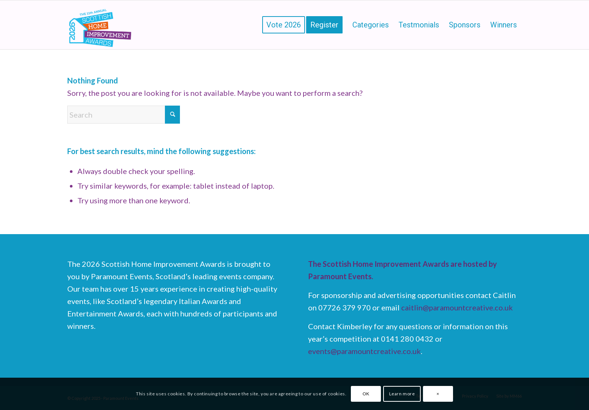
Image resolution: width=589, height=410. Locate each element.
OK (366, 393)
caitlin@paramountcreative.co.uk (457, 307)
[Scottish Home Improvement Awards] (100, 24)
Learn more (402, 393)
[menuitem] (283, 24)
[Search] (123, 115)
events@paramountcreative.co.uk (364, 351)
